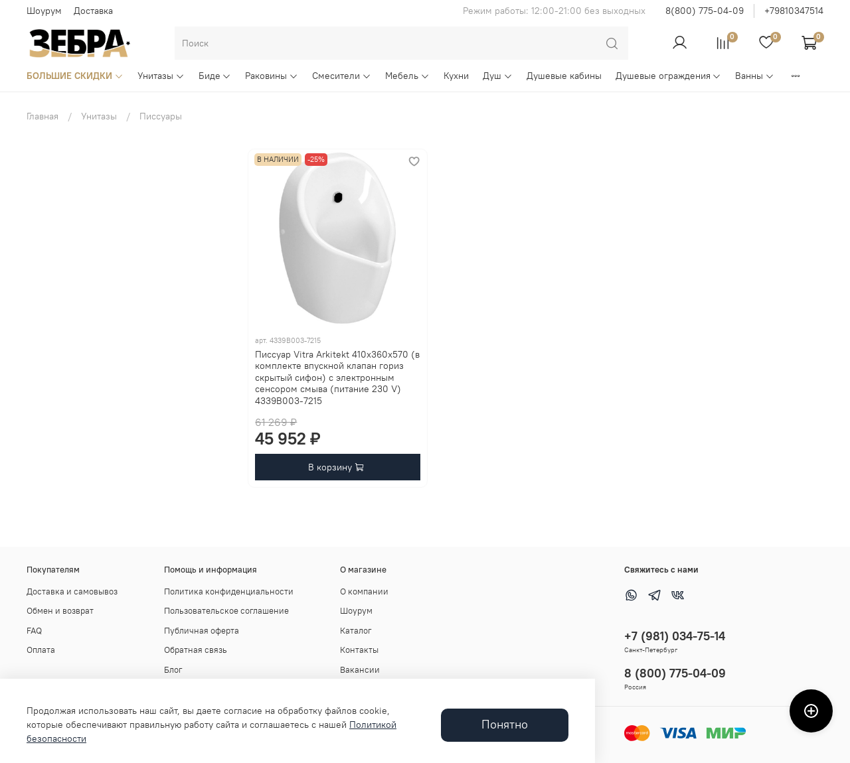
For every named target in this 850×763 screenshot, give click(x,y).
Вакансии (360, 670)
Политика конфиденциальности (229, 591)
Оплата (41, 650)
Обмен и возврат (60, 611)
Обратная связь (195, 650)
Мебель (407, 76)
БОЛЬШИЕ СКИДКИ (75, 76)
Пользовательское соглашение (226, 611)
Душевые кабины (564, 76)
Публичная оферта (201, 631)
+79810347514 (793, 11)
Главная (42, 116)
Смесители (341, 76)
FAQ (34, 631)
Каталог (356, 631)
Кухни (456, 76)
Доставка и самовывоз (72, 591)
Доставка (93, 11)
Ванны (754, 76)
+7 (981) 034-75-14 (674, 636)
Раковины (271, 76)
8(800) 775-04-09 (704, 11)
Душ (498, 76)
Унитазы (161, 76)
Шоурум (44, 11)
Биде (215, 76)
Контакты (359, 650)
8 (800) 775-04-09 (675, 673)
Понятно (504, 724)
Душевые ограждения (669, 76)
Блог (173, 670)
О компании (364, 591)
